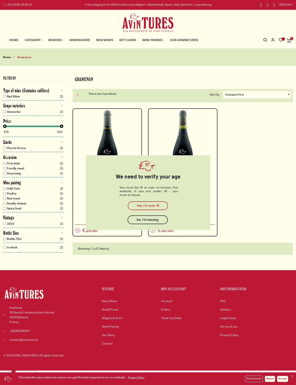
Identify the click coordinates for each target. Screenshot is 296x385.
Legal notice (228, 318)
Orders (165, 309)
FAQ (223, 301)
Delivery (225, 309)
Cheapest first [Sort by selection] (258, 94)
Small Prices (110, 309)
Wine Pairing (110, 326)
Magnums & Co (112, 318)
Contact (107, 343)
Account (166, 301)
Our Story (108, 335)
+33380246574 (19, 331)
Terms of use (228, 326)
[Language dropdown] (284, 5)
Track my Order (171, 318)
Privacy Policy (136, 377)
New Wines (109, 301)
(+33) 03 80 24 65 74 (17, 4)
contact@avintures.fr (23, 340)
